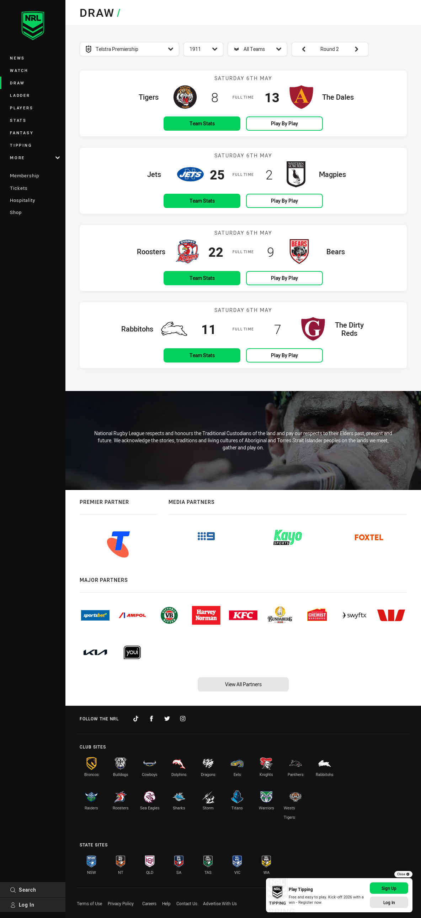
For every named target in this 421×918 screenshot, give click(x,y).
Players (21, 107)
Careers (149, 903)
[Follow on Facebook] (151, 718)
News (17, 58)
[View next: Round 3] (360, 49)
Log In (22, 904)
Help (166, 903)
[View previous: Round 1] (300, 49)
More (35, 157)
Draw (17, 82)
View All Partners (243, 684)
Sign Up (389, 888)
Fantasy (21, 132)
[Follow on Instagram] (183, 718)
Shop (16, 212)
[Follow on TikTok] (136, 718)
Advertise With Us (220, 903)
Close (403, 874)
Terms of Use (89, 903)
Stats (18, 120)
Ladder (20, 95)
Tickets (19, 188)
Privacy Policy (121, 903)
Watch (19, 70)
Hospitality (22, 200)
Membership (24, 175)
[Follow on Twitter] (167, 718)
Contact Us (186, 903)
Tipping (21, 145)
